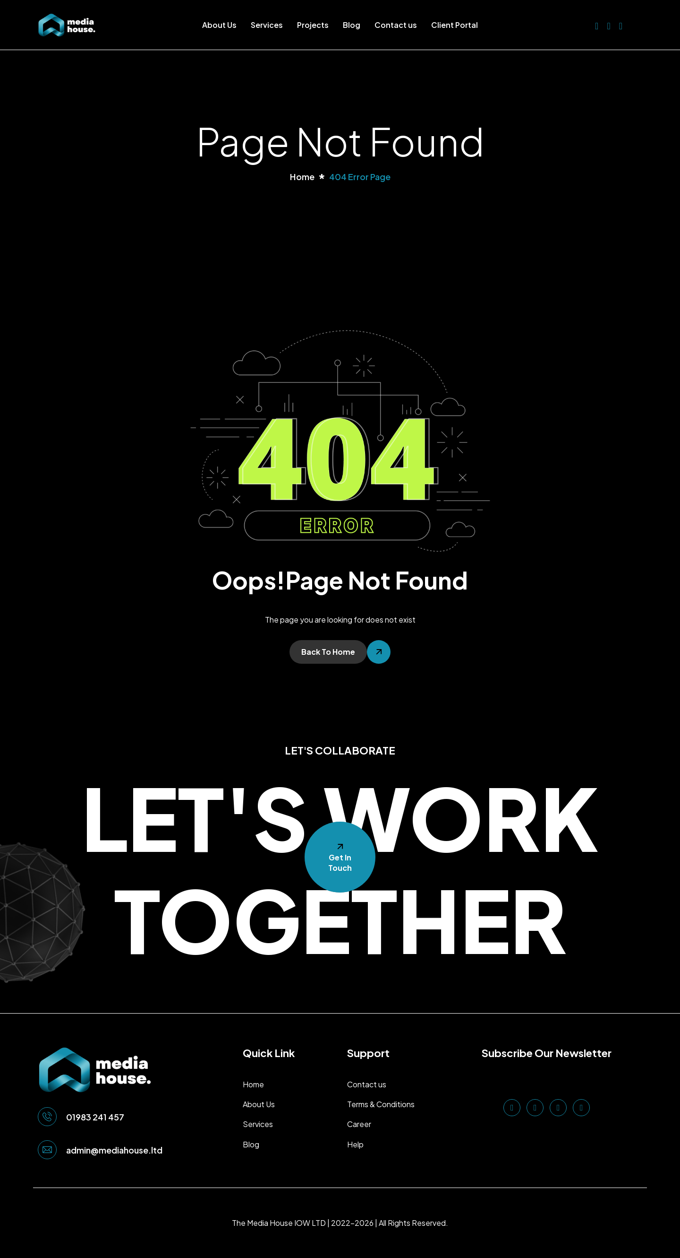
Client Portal (454, 25)
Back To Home (328, 652)
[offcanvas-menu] (637, 25)
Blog (351, 25)
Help (355, 1144)
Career (359, 1124)
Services (267, 25)
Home (253, 1084)
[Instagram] (620, 24)
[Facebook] (608, 24)
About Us (219, 25)
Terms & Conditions (381, 1104)
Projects (313, 25)
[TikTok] (581, 1107)
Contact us (395, 25)
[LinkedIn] (596, 24)
